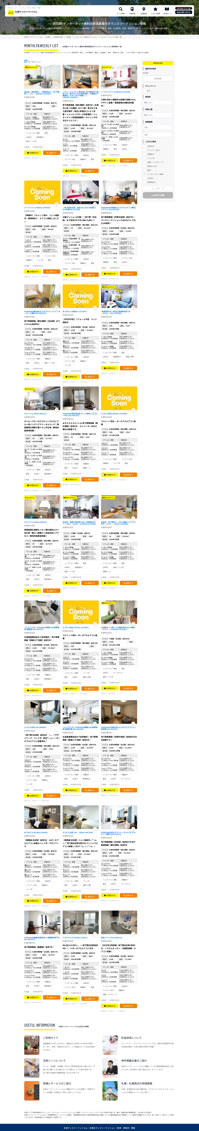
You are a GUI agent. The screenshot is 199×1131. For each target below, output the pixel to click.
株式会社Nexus (114, 278)
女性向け (151, 146)
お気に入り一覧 (184, 8)
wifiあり (150, 178)
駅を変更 (158, 78)
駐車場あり (151, 182)
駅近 (149, 170)
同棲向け (151, 154)
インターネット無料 (155, 174)
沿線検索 (132, 13)
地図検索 (144, 13)
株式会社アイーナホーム (40, 158)
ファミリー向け (153, 150)
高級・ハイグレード (155, 162)
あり (149, 90)
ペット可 (151, 158)
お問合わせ (33, 152)
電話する (52, 152)
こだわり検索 (155, 13)
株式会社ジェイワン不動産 (118, 165)
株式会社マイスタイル (78, 279)
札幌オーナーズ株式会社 (40, 276)
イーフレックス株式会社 (78, 176)
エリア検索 (121, 13)
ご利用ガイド (167, 13)
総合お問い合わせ (183, 12)
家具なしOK (152, 166)
